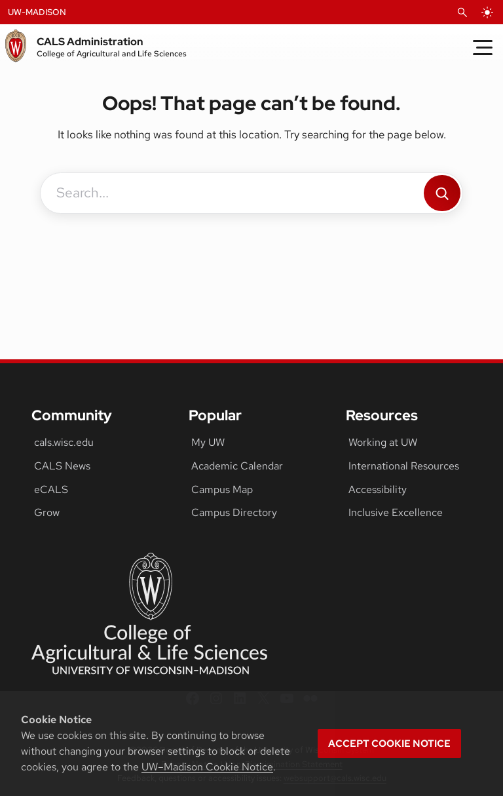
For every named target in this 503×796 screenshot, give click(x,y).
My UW (208, 442)
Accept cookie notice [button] (389, 743)
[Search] (442, 193)
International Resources (403, 466)
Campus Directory (234, 512)
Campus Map (222, 489)
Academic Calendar (237, 466)
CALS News (62, 466)
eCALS (51, 489)
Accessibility (377, 489)
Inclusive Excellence (395, 512)
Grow (47, 512)
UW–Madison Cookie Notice (207, 767)
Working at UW (382, 442)
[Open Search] (462, 12)
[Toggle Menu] (483, 47)
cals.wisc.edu (64, 442)
